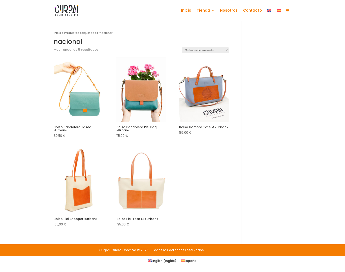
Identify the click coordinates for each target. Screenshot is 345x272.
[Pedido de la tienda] (205, 50)
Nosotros (229, 11)
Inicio (186, 11)
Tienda (203, 11)
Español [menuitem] (191, 261)
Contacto (252, 11)
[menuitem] (269, 15)
